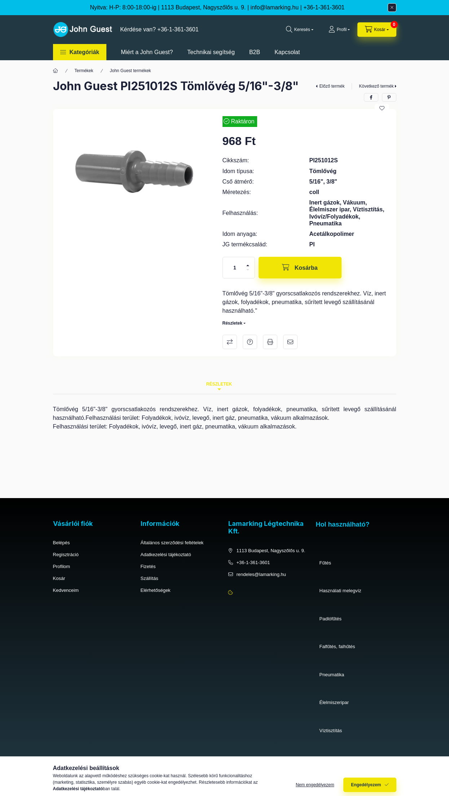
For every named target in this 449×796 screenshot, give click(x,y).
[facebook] (371, 97)
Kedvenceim (66, 590)
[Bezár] (392, 7)
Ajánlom (290, 342)
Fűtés (325, 563)
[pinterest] (389, 97)
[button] (80, 52)
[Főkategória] (55, 70)
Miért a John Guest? (147, 52)
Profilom (61, 566)
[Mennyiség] (234, 267)
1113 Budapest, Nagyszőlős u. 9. (271, 550)
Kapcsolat (287, 52)
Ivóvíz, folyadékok (338, 758)
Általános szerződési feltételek (172, 542)
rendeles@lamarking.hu (261, 574)
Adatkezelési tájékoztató (166, 554)
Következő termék (376, 86)
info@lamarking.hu (275, 7)
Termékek (84, 70)
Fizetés (148, 566)
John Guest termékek (130, 70)
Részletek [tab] (219, 384)
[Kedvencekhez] (382, 108)
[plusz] (248, 265)
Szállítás (149, 578)
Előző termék (331, 86)
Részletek (232, 323)
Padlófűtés (331, 618)
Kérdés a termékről (250, 342)
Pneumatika (332, 674)
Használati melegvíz (340, 590)
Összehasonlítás (230, 342)
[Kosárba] (300, 267)
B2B (254, 52)
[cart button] (376, 29)
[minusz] (248, 270)
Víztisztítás (331, 730)
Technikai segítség (211, 52)
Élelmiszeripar (334, 702)
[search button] (299, 29)
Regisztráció (66, 554)
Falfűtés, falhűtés (337, 646)
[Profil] (339, 29)
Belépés (61, 542)
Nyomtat (270, 342)
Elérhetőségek (156, 590)
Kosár (59, 578)
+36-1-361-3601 (323, 7)
